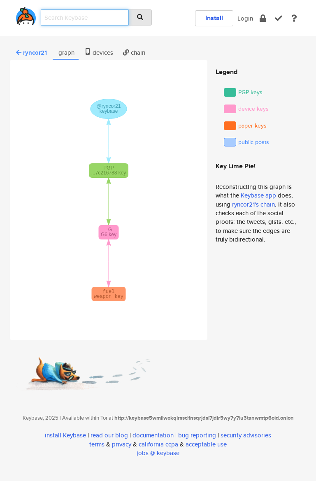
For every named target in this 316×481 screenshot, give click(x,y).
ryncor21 (31, 52)
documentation (153, 435)
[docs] (294, 18)
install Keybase (65, 435)
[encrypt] (263, 18)
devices (98, 52)
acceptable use (206, 444)
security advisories (246, 435)
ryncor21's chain (253, 204)
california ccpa (158, 444)
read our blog (109, 435)
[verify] (278, 18)
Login (245, 18)
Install (214, 18)
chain (134, 52)
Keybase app (258, 195)
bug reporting (197, 435)
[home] (26, 14)
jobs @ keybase (158, 452)
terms (97, 444)
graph (65, 52)
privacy (121, 444)
